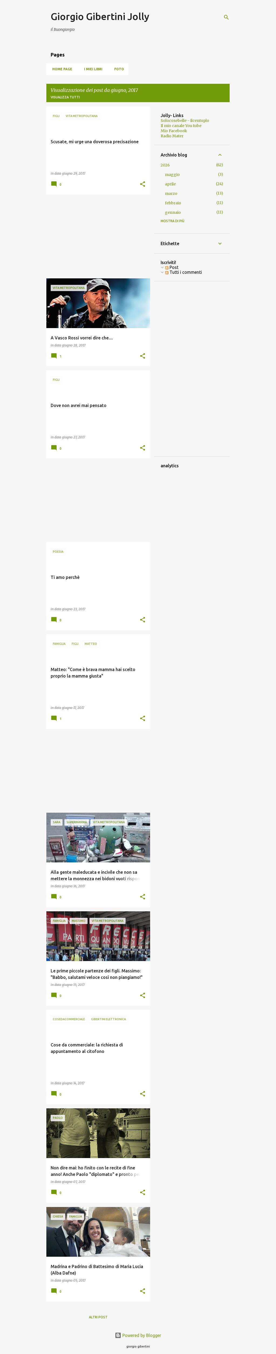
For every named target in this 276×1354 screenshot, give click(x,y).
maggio (172, 174)
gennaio (173, 212)
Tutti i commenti (183, 272)
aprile (170, 184)
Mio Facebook (174, 130)
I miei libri (91, 69)
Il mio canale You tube (181, 125)
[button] (142, 184)
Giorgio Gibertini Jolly (100, 16)
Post (171, 267)
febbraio (173, 203)
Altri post (98, 1317)
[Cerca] (226, 17)
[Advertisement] (96, 236)
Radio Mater (172, 136)
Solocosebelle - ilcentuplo (185, 120)
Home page (61, 69)
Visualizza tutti (65, 97)
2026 (165, 165)
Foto (117, 69)
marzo (171, 193)
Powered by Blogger (138, 1335)
